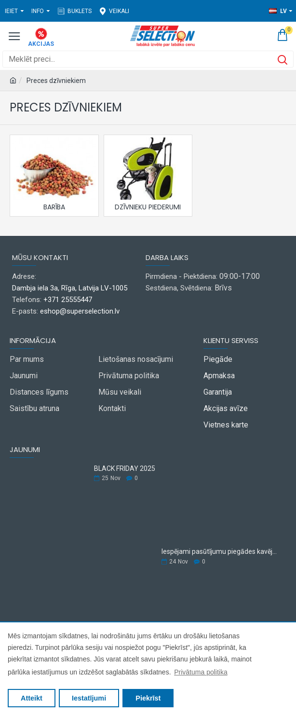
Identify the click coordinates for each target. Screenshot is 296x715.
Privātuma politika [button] (201, 672)
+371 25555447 (67, 299)
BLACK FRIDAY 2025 (124, 468)
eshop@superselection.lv (80, 311)
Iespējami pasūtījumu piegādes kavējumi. (220, 551)
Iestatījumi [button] (89, 698)
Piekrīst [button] (148, 698)
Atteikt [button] (31, 698)
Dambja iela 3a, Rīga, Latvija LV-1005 (69, 288)
